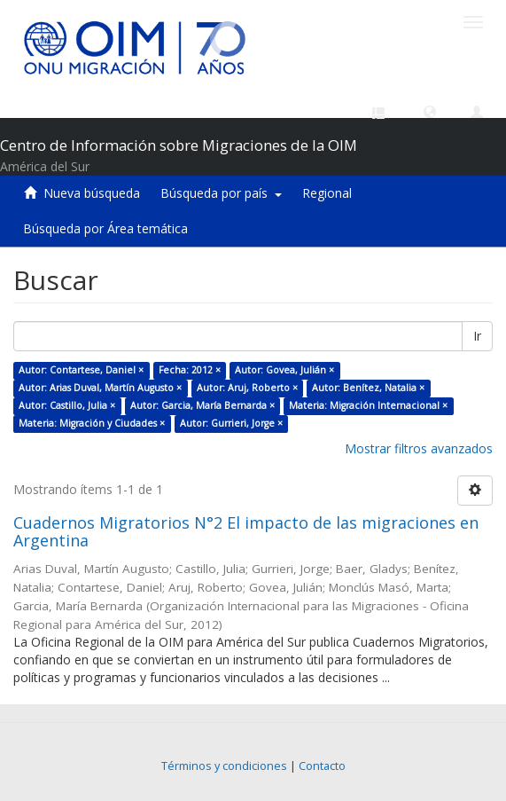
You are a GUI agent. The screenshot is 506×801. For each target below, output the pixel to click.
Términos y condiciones (224, 766)
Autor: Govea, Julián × (284, 370)
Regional (327, 193)
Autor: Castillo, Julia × (67, 405)
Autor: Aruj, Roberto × (247, 387)
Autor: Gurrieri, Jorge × (231, 423)
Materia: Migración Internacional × (368, 405)
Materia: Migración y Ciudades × (92, 423)
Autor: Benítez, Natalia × (368, 387)
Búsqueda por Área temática (105, 228)
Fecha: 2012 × (190, 370)
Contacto (322, 766)
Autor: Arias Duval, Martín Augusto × (100, 387)
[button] (430, 111)
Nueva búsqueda (91, 193)
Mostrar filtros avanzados (419, 448)
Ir (477, 335)
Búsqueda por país (221, 193)
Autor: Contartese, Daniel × (81, 370)
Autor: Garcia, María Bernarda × (202, 405)
